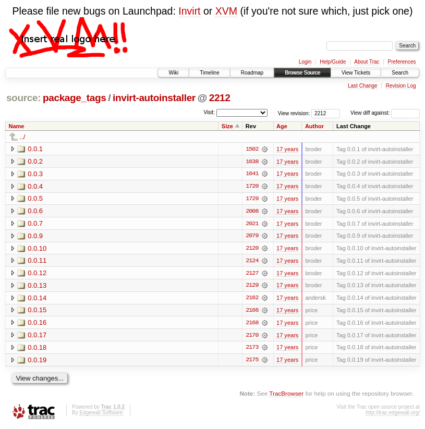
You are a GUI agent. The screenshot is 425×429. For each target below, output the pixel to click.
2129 (252, 287)
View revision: (294, 113)
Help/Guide (333, 62)
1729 (252, 199)
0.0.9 (35, 236)
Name (17, 126)
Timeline (209, 73)
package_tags (74, 97)
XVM (226, 11)
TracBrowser (286, 395)
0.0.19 (37, 361)
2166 (252, 312)
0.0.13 (37, 286)
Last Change (363, 86)
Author (314, 126)
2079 (252, 236)
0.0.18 (37, 349)
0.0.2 (35, 161)
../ (23, 137)
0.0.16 (37, 324)
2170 (252, 337)
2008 (252, 211)
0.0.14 (37, 299)
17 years (287, 149)
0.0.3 (35, 174)
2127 (252, 274)
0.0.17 (37, 336)
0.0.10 (37, 249)
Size (227, 126)
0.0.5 (35, 199)
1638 (252, 161)
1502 (252, 149)
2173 (252, 349)
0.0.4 (35, 186)
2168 (252, 324)
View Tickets (356, 73)
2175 (252, 362)
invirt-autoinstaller (154, 97)
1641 (252, 174)
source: (23, 97)
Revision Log (401, 86)
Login (305, 62)
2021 (252, 224)
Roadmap (252, 73)
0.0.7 (35, 224)
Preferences (402, 62)
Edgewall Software (101, 415)
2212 (219, 97)
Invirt (189, 11)
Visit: (209, 112)
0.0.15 (37, 311)
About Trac (366, 62)
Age (281, 126)
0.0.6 (35, 211)
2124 (252, 262)
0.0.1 (35, 149)
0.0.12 (37, 274)
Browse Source (302, 73)
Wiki (173, 73)
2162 (252, 299)
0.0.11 (37, 261)
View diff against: (385, 113)
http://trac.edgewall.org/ (393, 415)
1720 (252, 186)
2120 (252, 249)
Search (400, 73)
